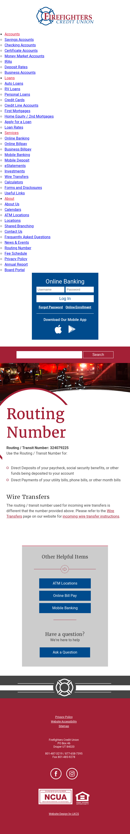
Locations (13, 220)
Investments (15, 171)
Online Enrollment (78, 307)
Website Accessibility (64, 722)
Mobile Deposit (17, 160)
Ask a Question (65, 652)
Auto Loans (14, 83)
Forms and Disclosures (23, 188)
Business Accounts (20, 72)
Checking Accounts (20, 45)
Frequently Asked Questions (27, 237)
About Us (12, 204)
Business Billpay (18, 149)
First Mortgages (17, 111)
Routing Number (18, 248)
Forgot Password (51, 307)
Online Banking (17, 138)
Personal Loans (17, 94)
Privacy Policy (16, 259)
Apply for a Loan (18, 122)
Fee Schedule (16, 253)
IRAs (8, 61)
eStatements (15, 166)
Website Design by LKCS (64, 814)
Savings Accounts (19, 39)
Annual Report (16, 264)
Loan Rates (14, 127)
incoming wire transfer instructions (91, 516)
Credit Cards (15, 100)
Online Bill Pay (65, 595)
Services (12, 133)
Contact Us (13, 231)
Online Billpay (16, 144)
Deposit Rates (16, 67)
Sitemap (64, 726)
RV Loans (12, 89)
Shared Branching (19, 226)
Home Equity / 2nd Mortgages (29, 116)
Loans (10, 78)
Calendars (13, 209)
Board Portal (15, 270)
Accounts (12, 34)
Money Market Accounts (24, 56)
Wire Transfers (16, 177)
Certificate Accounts (21, 50)
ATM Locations (17, 215)
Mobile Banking (17, 155)
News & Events (17, 242)
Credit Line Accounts (21, 105)
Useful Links (15, 193)
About (9, 198)
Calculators (14, 182)
